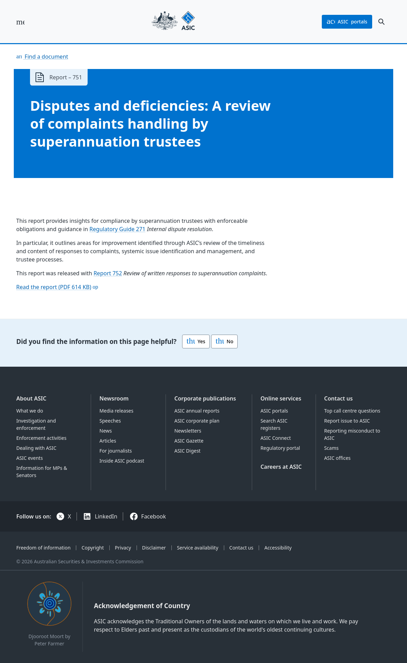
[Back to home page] (173, 21)
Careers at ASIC (281, 467)
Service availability (197, 547)
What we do (29, 410)
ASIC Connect (275, 438)
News (105, 430)
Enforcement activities (41, 438)
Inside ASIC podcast (121, 460)
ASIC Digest (187, 450)
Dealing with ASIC (36, 448)
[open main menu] (20, 22)
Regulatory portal (280, 448)
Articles (107, 440)
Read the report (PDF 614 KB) (53, 287)
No (224, 341)
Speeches (110, 420)
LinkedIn (106, 516)
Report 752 (107, 273)
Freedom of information (43, 547)
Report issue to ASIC (347, 420)
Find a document (45, 56)
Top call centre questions (352, 410)
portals (347, 22)
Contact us (338, 398)
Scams (331, 448)
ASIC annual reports (196, 410)
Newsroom (114, 398)
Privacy (123, 547)
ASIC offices (337, 458)
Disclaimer (154, 547)
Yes (196, 341)
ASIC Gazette (188, 440)
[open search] (381, 21)
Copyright (93, 547)
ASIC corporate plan (196, 420)
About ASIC (31, 398)
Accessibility (277, 547)
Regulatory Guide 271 (118, 229)
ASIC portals (274, 410)
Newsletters (187, 430)
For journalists (115, 450)
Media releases (116, 410)
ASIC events (29, 458)
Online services (280, 398)
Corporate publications (205, 398)
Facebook (153, 516)
